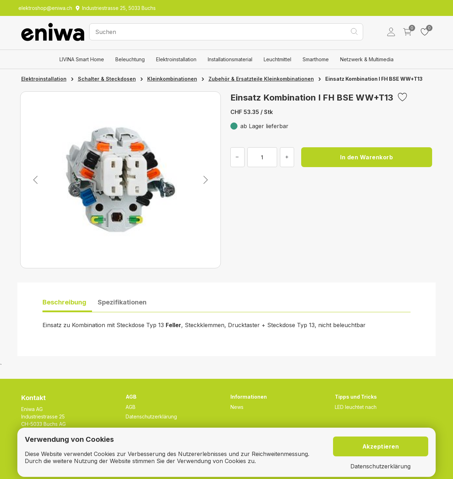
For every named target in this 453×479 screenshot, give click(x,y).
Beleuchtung (130, 59)
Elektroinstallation (176, 59)
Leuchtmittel (277, 59)
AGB (131, 407)
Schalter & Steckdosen (107, 79)
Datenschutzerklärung (151, 417)
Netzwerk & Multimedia (367, 59)
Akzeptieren (380, 446)
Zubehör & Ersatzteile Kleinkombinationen (261, 79)
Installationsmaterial (230, 59)
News (236, 407)
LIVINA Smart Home (81, 59)
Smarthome (316, 59)
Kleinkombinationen (172, 79)
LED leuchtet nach (356, 407)
